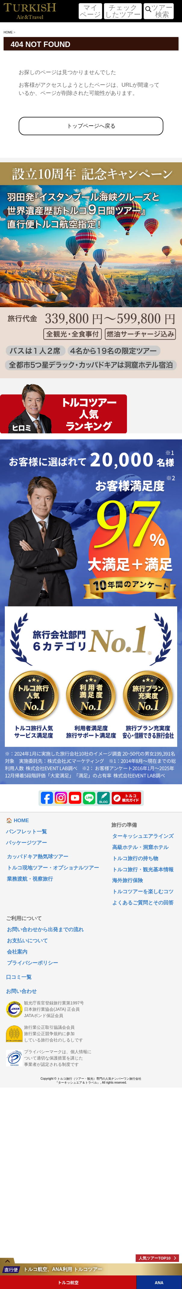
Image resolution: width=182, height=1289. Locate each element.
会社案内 (17, 952)
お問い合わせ (21, 991)
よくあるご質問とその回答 (143, 903)
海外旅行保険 (127, 880)
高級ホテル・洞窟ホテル (140, 847)
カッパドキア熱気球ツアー (37, 857)
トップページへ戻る (91, 126)
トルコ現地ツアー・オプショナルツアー (53, 868)
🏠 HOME (17, 820)
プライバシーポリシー (32, 963)
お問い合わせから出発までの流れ (45, 929)
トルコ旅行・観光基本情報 (143, 869)
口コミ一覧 (19, 977)
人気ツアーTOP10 (155, 1258)
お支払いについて (27, 941)
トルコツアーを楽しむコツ (143, 891)
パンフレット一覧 (26, 832)
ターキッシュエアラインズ (143, 836)
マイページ (90, 11)
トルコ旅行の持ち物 (135, 858)
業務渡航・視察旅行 (30, 879)
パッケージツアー (26, 843)
